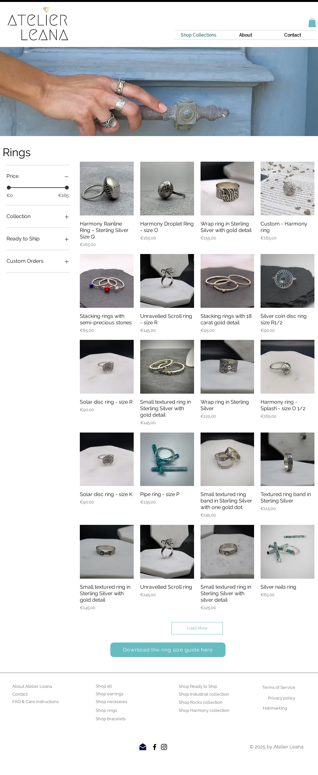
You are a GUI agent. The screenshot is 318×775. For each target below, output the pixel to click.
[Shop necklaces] (112, 702)
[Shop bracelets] (112, 719)
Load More (197, 628)
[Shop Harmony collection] (204, 710)
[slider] (9, 187)
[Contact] (29, 694)
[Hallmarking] (270, 708)
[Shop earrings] (112, 694)
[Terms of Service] (278, 687)
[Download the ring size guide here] (168, 649)
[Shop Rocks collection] (201, 702)
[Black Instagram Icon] (164, 747)
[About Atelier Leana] (32, 686)
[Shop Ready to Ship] (198, 686)
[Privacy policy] (278, 698)
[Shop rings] (112, 710)
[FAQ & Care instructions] (35, 702)
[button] (312, 22)
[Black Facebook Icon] (155, 747)
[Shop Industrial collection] (204, 694)
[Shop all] (112, 686)
